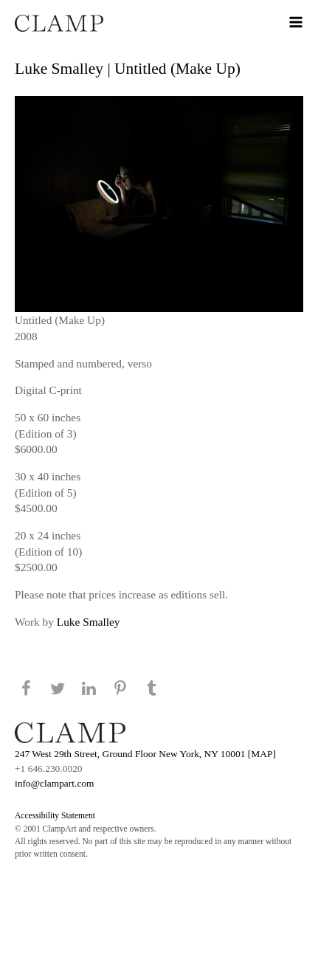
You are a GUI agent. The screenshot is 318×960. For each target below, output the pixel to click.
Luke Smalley (88, 621)
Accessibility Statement (55, 815)
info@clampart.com (54, 783)
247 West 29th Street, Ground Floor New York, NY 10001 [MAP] (145, 753)
